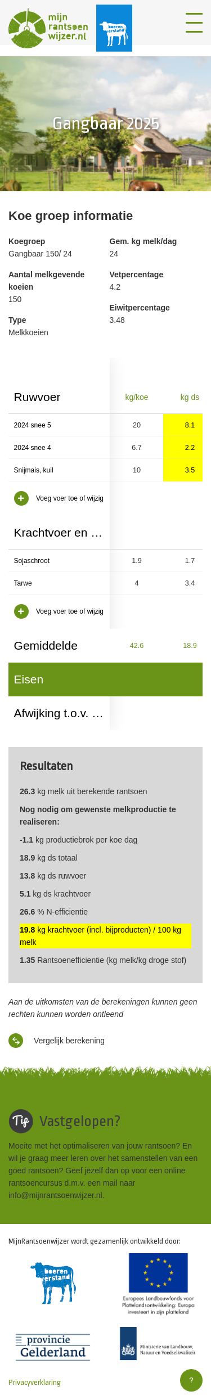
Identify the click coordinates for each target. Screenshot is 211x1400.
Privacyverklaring (34, 1382)
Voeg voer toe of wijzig (59, 498)
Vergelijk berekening (56, 1040)
